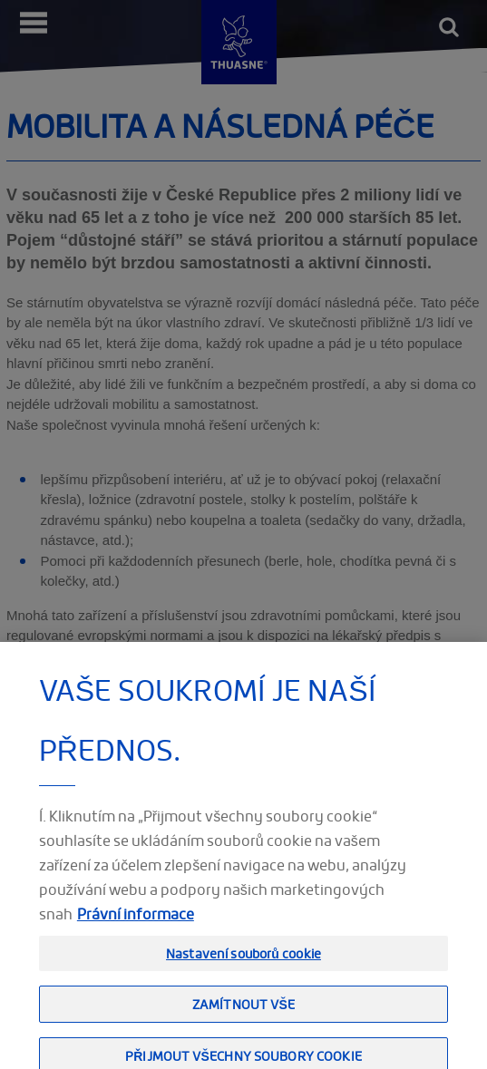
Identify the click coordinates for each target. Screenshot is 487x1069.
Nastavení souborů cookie (243, 967)
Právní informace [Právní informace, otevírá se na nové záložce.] (135, 927)
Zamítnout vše (243, 1018)
